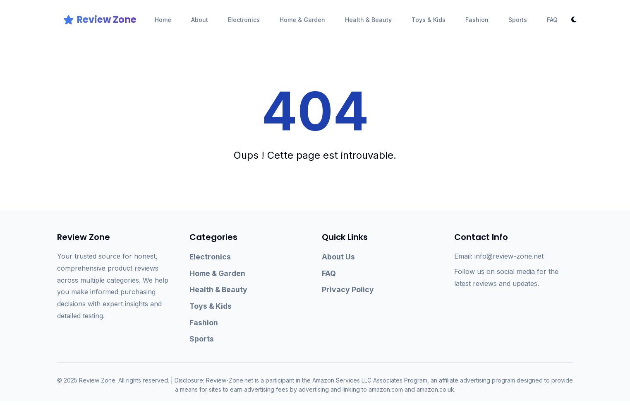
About (199, 19)
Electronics (244, 19)
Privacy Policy (348, 289)
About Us (338, 256)
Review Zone (100, 19)
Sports (517, 19)
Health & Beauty (368, 19)
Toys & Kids (429, 19)
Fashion (477, 19)
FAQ (552, 19)
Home (163, 19)
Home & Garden (302, 19)
